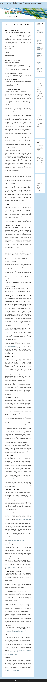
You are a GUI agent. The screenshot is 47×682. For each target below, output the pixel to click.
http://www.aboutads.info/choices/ (11, 346)
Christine (38, 185)
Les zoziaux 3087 (39, 162)
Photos (38, 121)
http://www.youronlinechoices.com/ (11, 347)
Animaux (38, 85)
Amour (38, 83)
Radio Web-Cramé (40, 126)
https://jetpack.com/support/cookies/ (14, 568)
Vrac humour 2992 (40, 164)
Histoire (38, 100)
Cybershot (38, 179)
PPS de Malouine (39, 123)
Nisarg (33, 680)
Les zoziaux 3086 (39, 166)
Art (37, 89)
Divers (38, 91)
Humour (38, 102)
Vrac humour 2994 (40, 145)
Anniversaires (39, 87)
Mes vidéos (39, 113)
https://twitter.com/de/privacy (10, 653)
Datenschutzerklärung (36, 1)
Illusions (38, 104)
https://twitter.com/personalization (11, 654)
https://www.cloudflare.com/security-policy (16, 540)
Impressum (42, 1)
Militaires (38, 115)
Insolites (38, 106)
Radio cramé (39, 181)
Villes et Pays (39, 134)
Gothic (38, 98)
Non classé (39, 119)
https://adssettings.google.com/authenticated (15, 631)
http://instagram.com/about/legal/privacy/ (12, 670)
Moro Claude (39, 190)
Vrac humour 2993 (40, 160)
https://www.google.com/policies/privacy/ (21, 630)
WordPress (26, 680)
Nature (38, 117)
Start (24, 1)
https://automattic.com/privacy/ (10, 478)
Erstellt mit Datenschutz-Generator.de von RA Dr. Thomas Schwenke (17, 673)
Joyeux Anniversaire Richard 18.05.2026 (40, 46)
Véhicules (38, 132)
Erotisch (38, 93)
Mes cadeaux (39, 111)
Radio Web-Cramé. (28, 1)
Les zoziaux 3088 (39, 147)
